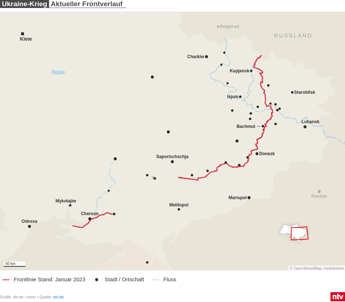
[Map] (172, 141)
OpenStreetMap (308, 268)
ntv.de (58, 297)
